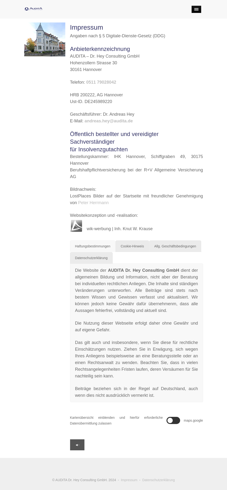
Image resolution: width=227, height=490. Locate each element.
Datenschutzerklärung (158, 480)
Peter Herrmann (93, 202)
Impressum (129, 480)
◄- (77, 445)
